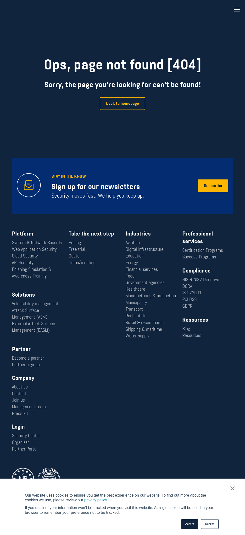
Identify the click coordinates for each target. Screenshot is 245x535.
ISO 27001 (191, 293)
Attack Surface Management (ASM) (29, 314)
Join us (18, 401)
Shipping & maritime (144, 329)
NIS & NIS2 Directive (200, 280)
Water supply (137, 336)
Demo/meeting (82, 263)
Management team (29, 407)
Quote (74, 256)
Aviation (133, 243)
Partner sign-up (26, 365)
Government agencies (145, 283)
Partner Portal (24, 449)
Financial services (142, 269)
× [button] (232, 488)
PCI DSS (189, 300)
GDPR (187, 306)
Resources (191, 336)
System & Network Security (37, 243)
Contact (19, 394)
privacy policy (95, 500)
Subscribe (213, 186)
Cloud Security (25, 256)
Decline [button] (210, 524)
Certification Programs (202, 250)
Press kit (20, 414)
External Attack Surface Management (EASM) (33, 327)
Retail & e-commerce (145, 323)
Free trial (77, 249)
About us (20, 387)
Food (130, 276)
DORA (187, 286)
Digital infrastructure (144, 249)
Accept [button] (189, 524)
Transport (134, 309)
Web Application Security (34, 249)
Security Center (26, 436)
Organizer (20, 443)
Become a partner (28, 358)
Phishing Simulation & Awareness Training (31, 272)
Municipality (136, 303)
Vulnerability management (35, 304)
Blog (186, 329)
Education (135, 256)
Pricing (75, 243)
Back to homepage (122, 103)
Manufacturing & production (151, 296)
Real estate (136, 316)
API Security (22, 263)
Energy (132, 263)
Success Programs (199, 257)
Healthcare (135, 289)
